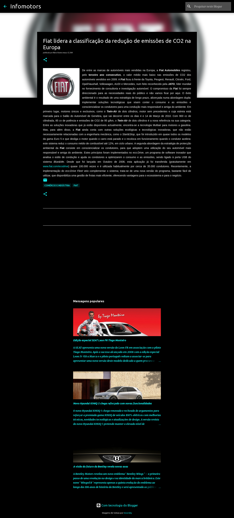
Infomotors (25, 6)
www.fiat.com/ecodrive (55, 166)
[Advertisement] (117, 262)
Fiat (76, 185)
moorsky (128, 513)
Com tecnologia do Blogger (117, 505)
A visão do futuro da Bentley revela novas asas (100, 466)
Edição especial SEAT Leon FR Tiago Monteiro (99, 340)
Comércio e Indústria (57, 185)
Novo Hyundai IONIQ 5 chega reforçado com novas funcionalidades (112, 403)
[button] (45, 59)
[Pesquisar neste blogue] (212, 6)
